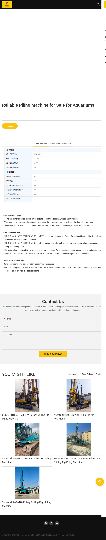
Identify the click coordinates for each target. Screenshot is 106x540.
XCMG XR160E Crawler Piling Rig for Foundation (74, 416)
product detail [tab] (41, 144)
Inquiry (10, 126)
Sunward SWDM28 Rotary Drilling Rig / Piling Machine (26, 504)
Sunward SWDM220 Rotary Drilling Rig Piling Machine (26, 460)
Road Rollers (87, 374)
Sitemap (70, 535)
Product (99, 374)
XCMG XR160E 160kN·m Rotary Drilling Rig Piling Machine (25, 416)
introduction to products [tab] (60, 144)
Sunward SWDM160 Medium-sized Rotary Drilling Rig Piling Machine (77, 460)
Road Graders (73, 374)
